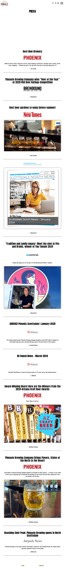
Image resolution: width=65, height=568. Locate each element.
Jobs (22, 566)
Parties (41, 566)
